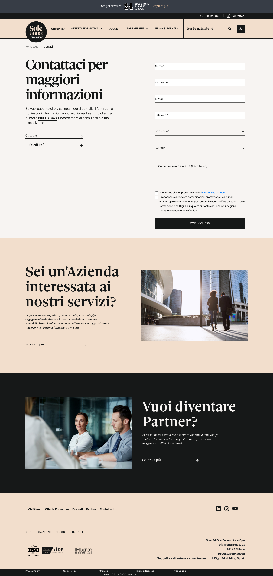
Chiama (54, 136)
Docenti (114, 28)
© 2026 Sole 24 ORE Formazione (120, 574)
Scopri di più (162, 6)
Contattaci (238, 16)
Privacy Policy (32, 570)
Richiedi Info (54, 145)
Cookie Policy (69, 570)
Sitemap (103, 570)
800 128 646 (212, 16)
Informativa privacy (213, 192)
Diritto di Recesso (145, 570)
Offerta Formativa (57, 509)
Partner (91, 509)
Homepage (32, 46)
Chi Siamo (58, 28)
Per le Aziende (200, 29)
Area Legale (180, 570)
